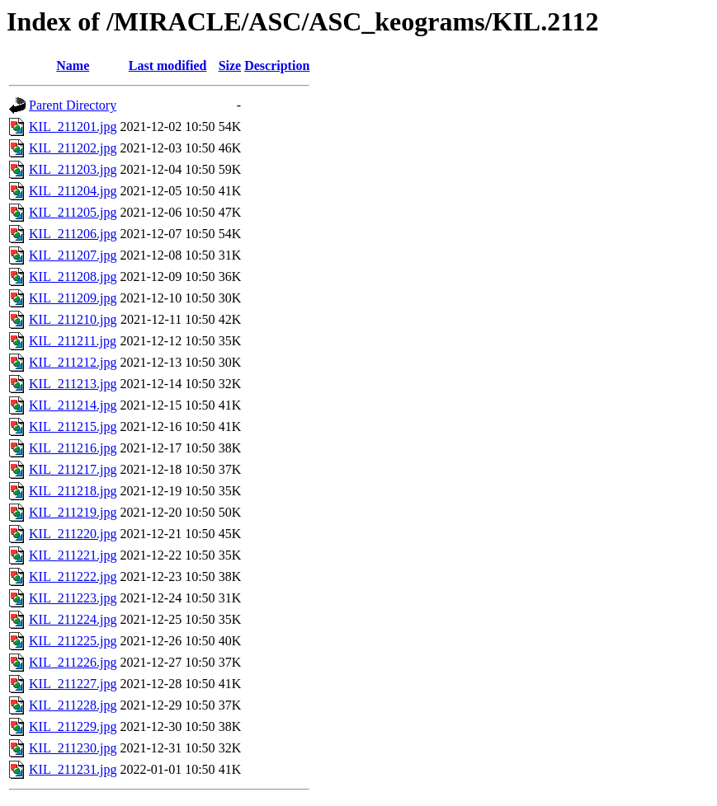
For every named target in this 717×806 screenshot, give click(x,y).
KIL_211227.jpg (73, 684)
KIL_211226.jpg (73, 662)
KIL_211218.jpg (73, 491)
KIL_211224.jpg (73, 619)
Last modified (168, 66)
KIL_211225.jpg (73, 641)
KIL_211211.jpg (72, 341)
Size (230, 66)
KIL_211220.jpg (73, 534)
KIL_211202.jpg (73, 148)
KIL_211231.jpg (73, 769)
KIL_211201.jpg (73, 126)
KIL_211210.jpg (73, 319)
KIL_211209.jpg (73, 298)
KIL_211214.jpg (73, 405)
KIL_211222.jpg (73, 576)
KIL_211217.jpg (73, 469)
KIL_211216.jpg (73, 448)
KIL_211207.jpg (73, 255)
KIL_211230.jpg (73, 748)
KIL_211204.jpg (73, 191)
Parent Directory (72, 105)
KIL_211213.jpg (73, 384)
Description (276, 66)
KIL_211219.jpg (73, 512)
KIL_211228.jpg (73, 705)
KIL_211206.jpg (73, 234)
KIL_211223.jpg (73, 598)
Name (72, 66)
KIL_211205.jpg (73, 212)
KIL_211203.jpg (73, 169)
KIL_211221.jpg (73, 555)
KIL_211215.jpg (73, 426)
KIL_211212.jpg (73, 362)
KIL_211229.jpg (73, 726)
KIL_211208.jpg (73, 276)
